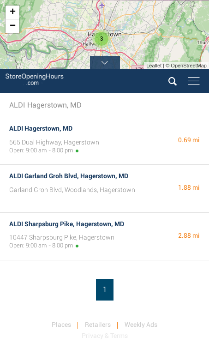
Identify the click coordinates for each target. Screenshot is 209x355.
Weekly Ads (141, 324)
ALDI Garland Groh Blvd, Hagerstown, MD (68, 176)
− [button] (13, 26)
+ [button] (13, 12)
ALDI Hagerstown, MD (40, 128)
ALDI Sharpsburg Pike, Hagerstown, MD (66, 224)
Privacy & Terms (105, 335)
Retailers (98, 324)
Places (61, 324)
